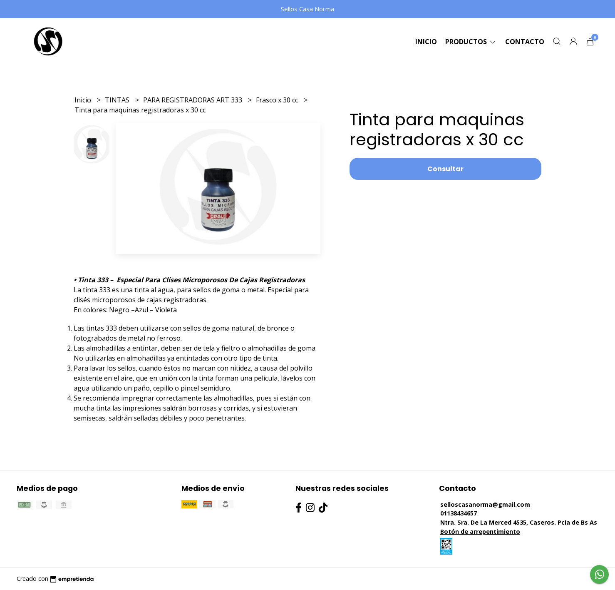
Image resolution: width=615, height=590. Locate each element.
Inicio (426, 41)
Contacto (524, 41)
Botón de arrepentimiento (480, 531)
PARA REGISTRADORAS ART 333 (193, 100)
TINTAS (118, 100)
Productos (471, 41)
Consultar (445, 169)
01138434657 (458, 513)
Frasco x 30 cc (278, 100)
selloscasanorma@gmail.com (485, 504)
